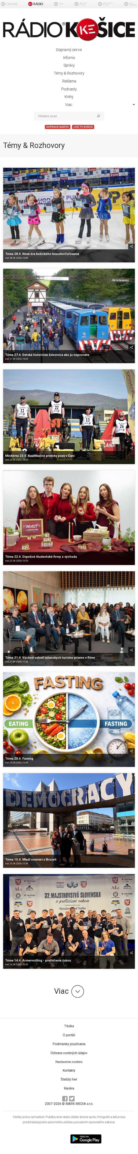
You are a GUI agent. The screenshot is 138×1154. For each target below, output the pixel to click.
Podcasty (69, 89)
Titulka (69, 1026)
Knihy (69, 96)
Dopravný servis (69, 49)
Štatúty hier (69, 1079)
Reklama (69, 81)
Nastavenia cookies (69, 1062)
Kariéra (69, 1088)
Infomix (69, 57)
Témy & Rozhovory (69, 73)
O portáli (69, 1035)
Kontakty (69, 1070)
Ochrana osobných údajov (69, 1053)
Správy (69, 65)
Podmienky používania (69, 1044)
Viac (100, 104)
